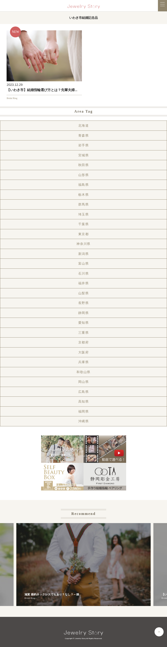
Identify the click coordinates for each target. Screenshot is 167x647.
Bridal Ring (12, 98)
